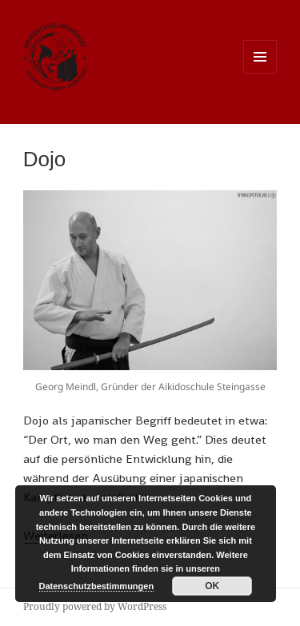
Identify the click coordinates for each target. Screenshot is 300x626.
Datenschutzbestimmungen (96, 586)
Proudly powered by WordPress (94, 606)
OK (212, 586)
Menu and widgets (260, 73)
